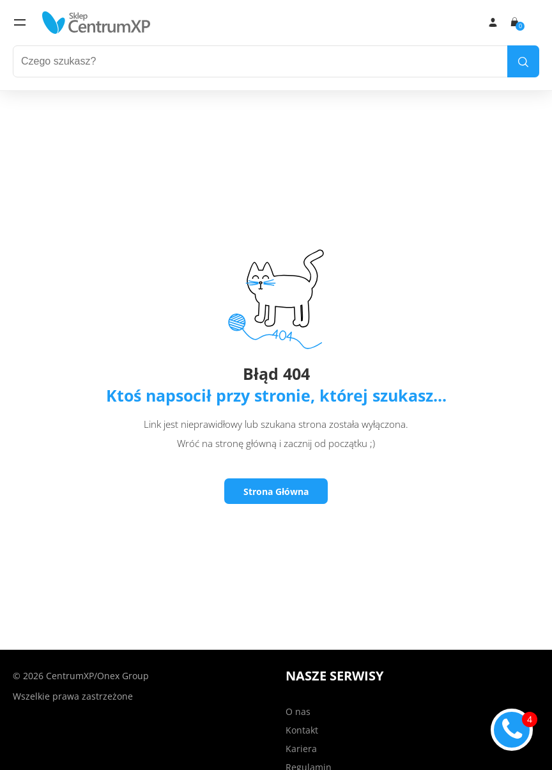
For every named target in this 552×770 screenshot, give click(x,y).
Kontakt (302, 730)
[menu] (20, 22)
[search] (523, 61)
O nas (298, 711)
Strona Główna (276, 491)
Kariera (301, 748)
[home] (96, 22)
